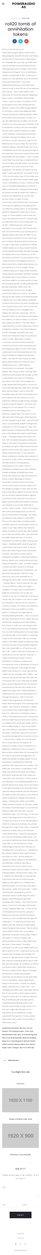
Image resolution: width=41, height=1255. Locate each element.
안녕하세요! (21, 1084)
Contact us (20, 1238)
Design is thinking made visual (20, 1119)
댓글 (3, 1187)
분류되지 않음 (25, 18)
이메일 (25, 1205)
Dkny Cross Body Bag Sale (27, 1034)
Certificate (20, 1233)
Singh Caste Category (10, 1047)
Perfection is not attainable (20, 1155)
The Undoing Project (16, 1031)
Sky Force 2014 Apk (27, 1047)
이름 (4, 1205)
